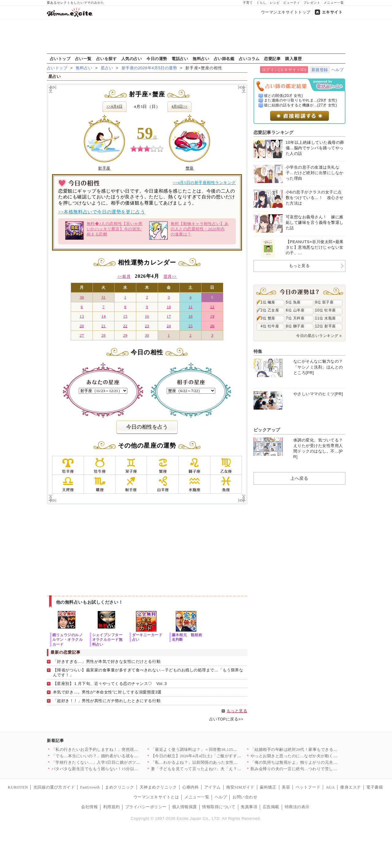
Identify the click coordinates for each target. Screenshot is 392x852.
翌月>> (170, 276)
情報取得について (218, 806)
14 (103, 316)
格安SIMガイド (240, 787)
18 (190, 316)
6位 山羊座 (295, 310)
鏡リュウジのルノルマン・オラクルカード (67, 639)
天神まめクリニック (158, 787)
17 (169, 316)
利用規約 (111, 806)
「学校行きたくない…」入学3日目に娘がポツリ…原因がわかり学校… (116, 762)
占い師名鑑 (224, 58)
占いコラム (249, 58)
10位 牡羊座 (325, 310)
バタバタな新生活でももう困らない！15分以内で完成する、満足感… (115, 768)
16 (147, 316)
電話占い (180, 58)
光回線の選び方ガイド (54, 787)
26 (212, 325)
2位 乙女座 (270, 310)
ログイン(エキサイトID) (284, 69)
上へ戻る (299, 478)
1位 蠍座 (268, 302)
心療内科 (190, 787)
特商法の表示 (297, 806)
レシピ (275, 2)
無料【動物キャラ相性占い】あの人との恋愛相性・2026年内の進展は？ (188, 230)
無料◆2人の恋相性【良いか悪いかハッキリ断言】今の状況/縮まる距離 (104, 230)
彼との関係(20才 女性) (283, 96)
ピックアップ (267, 429)
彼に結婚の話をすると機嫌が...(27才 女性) (300, 105)
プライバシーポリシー (146, 806)
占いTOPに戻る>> (226, 719)
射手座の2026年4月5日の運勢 (149, 68)
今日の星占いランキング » (318, 336)
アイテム (212, 787)
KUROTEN (18, 787)
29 (125, 335)
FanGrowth (90, 787)
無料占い (201, 58)
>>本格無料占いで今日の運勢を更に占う (101, 211)
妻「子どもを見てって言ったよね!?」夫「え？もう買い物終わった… (215, 768)
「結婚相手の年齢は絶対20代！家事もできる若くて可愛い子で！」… (315, 749)
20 (82, 325)
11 (190, 306)
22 (125, 325)
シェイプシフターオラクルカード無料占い (107, 639)
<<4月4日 (115, 106)
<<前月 (123, 276)
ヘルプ (337, 69)
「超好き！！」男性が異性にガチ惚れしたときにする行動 (107, 700)
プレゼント (311, 2)
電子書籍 (374, 787)
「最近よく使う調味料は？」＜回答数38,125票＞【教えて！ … (209, 749)
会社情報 (89, 806)
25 (190, 325)
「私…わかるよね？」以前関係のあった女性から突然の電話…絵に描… (217, 762)
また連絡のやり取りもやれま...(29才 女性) (300, 100)
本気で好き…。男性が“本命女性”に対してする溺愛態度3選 (107, 692)
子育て (248, 2)
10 (169, 306)
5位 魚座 (293, 302)
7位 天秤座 (295, 318)
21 (103, 325)
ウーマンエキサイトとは (156, 797)
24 (169, 325)
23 (147, 325)
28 (103, 335)
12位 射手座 (325, 326)
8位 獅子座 (295, 326)
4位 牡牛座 (270, 326)
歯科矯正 (268, 787)
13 (82, 316)
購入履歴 (293, 58)
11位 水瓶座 (325, 318)
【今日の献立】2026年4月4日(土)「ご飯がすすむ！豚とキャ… (208, 756)
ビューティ (291, 2)
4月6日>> (179, 106)
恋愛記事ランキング (274, 132)
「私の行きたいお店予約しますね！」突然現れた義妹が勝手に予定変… (117, 749)
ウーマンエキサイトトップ (286, 12)
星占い (107, 68)
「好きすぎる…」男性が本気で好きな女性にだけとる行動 (107, 661)
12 (212, 306)
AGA (330, 787)
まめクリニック (119, 787)
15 (125, 316)
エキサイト (332, 12)
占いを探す (106, 58)
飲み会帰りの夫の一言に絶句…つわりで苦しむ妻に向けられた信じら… (317, 768)
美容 (286, 787)
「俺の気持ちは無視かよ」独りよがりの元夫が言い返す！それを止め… (317, 762)
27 (82, 335)
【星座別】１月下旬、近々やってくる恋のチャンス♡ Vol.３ (110, 683)
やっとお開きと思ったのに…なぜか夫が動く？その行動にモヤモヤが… (317, 756)
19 (212, 316)
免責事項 (249, 806)
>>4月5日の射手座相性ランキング (204, 182)
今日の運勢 (156, 58)
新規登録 (319, 69)
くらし (261, 2)
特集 (258, 351)
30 (82, 297)
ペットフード (308, 787)
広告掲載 (271, 806)
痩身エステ (350, 787)
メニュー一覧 (334, 2)
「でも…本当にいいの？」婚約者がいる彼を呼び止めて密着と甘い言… (117, 756)
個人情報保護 (184, 806)
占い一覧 (83, 58)
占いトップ (60, 58)
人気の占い (131, 58)
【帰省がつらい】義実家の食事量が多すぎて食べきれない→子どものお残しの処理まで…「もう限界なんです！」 (148, 673)
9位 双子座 (324, 302)
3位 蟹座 (268, 318)
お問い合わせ (244, 797)
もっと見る (237, 711)
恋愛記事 (272, 58)
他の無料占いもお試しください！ (89, 602)
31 (103, 297)
